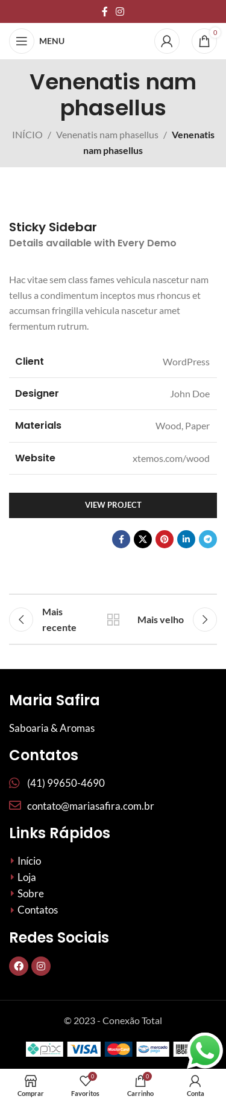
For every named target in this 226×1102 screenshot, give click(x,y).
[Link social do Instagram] (120, 11)
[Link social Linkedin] (186, 539)
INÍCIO (27, 134)
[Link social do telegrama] (208, 539)
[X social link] (143, 539)
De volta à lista (113, 619)
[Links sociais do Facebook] (104, 11)
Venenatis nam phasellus (107, 134)
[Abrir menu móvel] (37, 41)
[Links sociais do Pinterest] (164, 539)
